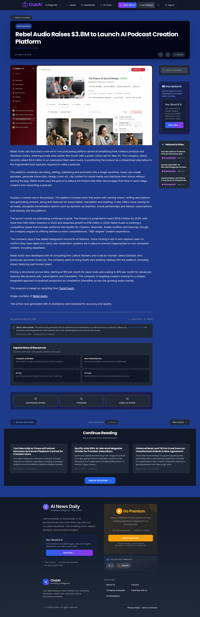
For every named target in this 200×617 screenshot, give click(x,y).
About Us (109, 584)
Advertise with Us (138, 590)
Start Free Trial (131, 538)
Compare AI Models (114, 590)
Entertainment (23, 26)
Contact (134, 584)
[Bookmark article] (168, 54)
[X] (110, 565)
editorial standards (135, 327)
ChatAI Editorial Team (25, 48)
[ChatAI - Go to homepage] (32, 5)
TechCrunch (66, 288)
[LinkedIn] (123, 565)
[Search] (158, 5)
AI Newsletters (112, 596)
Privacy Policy (134, 608)
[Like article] (161, 54)
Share (178, 54)
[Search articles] (174, 70)
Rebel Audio (40, 296)
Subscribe (174, 125)
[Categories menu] (53, 5)
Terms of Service (149, 608)
